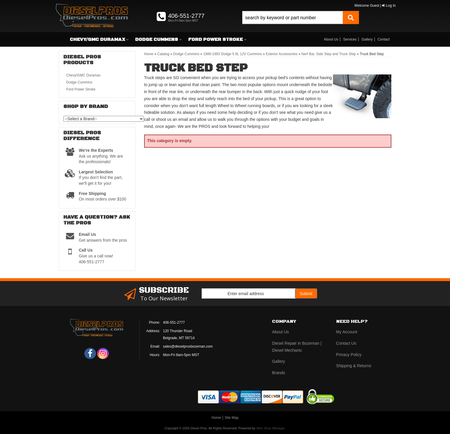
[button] (300, 24)
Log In (389, 6)
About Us (331, 39)
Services (350, 39)
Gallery (367, 39)
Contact (384, 39)
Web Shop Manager (270, 428)
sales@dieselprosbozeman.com (188, 346)
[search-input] (293, 17)
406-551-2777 (174, 322)
